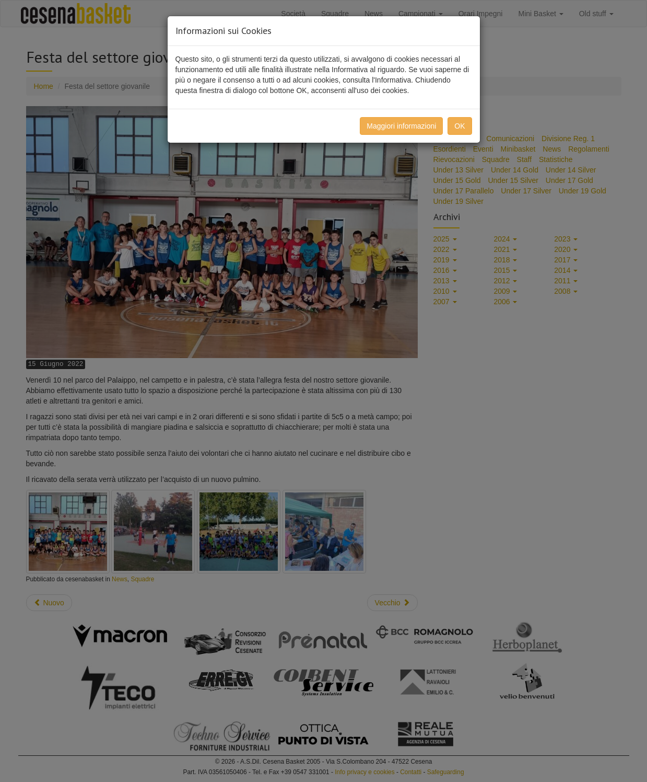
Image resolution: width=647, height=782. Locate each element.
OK (459, 126)
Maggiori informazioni (401, 126)
